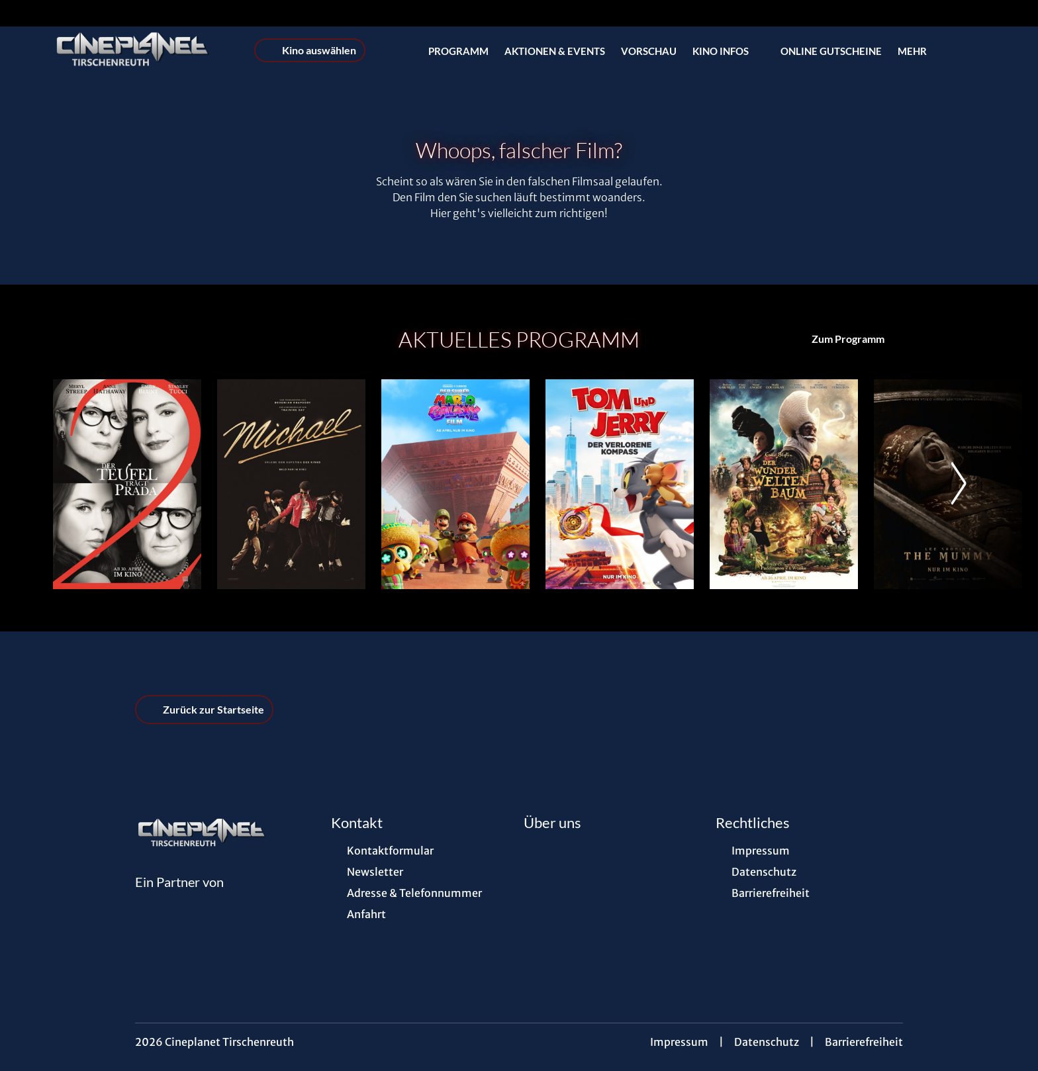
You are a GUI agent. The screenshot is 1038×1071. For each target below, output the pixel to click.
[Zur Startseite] (145, 50)
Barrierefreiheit (864, 1041)
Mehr (920, 51)
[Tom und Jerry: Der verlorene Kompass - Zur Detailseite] (619, 484)
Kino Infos (728, 51)
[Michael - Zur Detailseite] (291, 484)
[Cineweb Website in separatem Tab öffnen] (179, 898)
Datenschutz (766, 1041)
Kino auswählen (309, 50)
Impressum (679, 1041)
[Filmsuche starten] (972, 50)
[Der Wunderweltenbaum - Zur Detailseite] (784, 484)
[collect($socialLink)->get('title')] (24, 13)
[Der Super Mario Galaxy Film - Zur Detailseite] (455, 484)
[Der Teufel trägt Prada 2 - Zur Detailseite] (127, 484)
